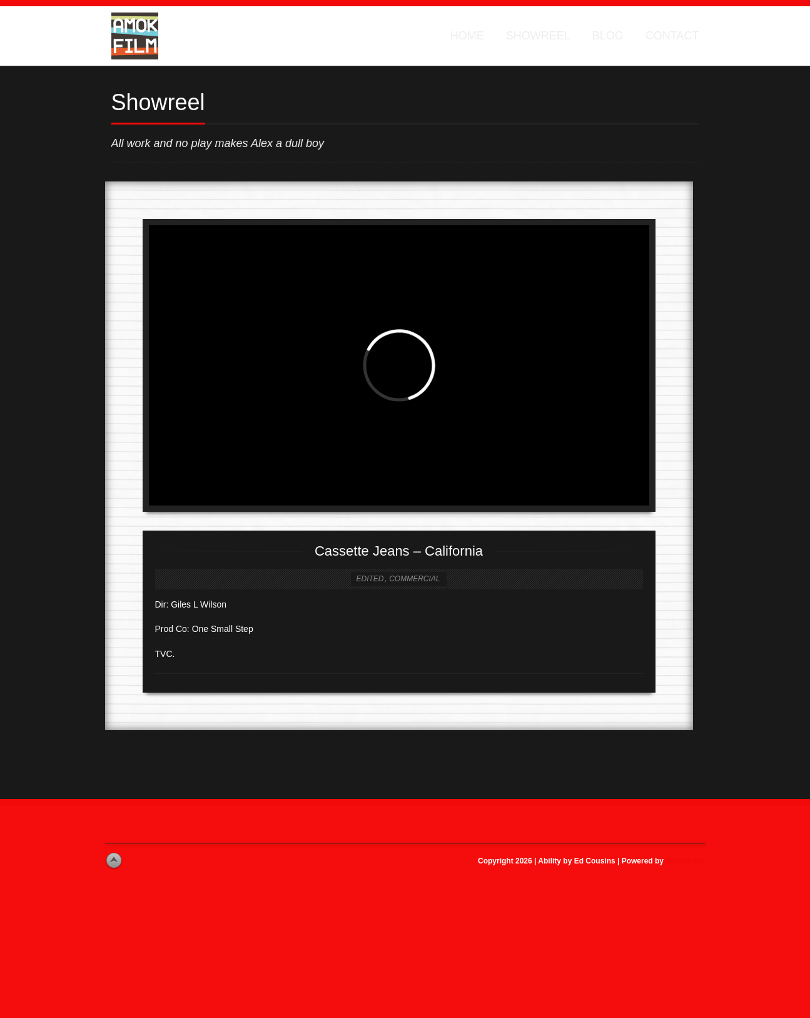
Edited (369, 578)
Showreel (538, 35)
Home (467, 35)
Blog (608, 35)
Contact (672, 35)
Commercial (414, 578)
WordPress (685, 861)
